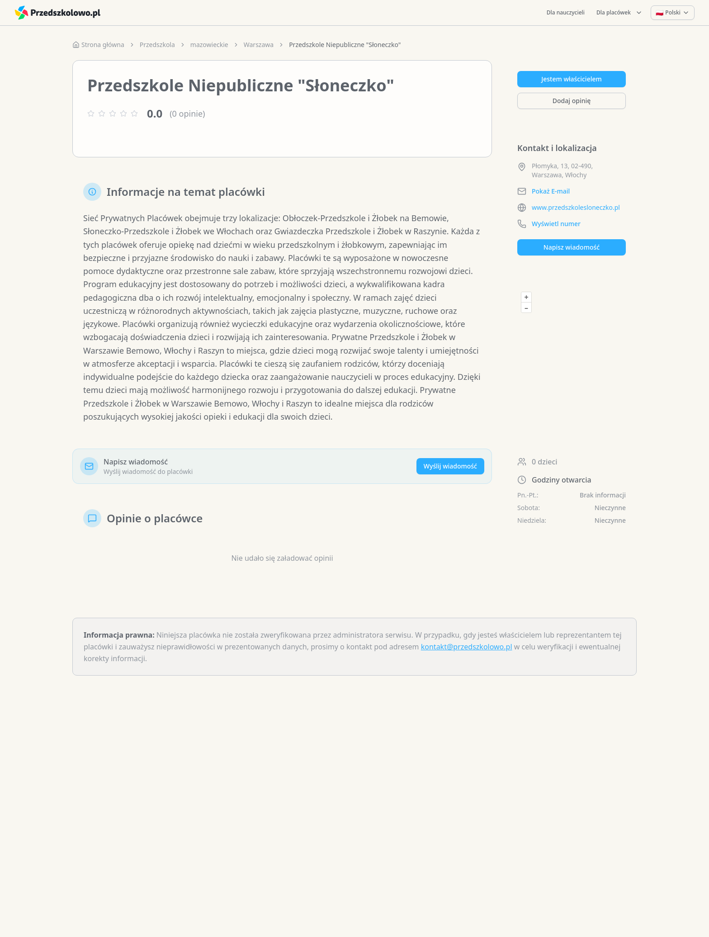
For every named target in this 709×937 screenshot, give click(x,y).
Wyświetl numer (556, 223)
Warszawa (259, 44)
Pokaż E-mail (551, 191)
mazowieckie (209, 44)
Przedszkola (157, 44)
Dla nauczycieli (566, 12)
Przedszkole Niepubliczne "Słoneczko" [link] (345, 44)
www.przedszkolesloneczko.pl (576, 207)
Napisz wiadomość (572, 247)
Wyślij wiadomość (450, 466)
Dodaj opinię (572, 100)
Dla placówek (619, 12)
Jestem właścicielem (571, 79)
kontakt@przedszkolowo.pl (466, 647)
